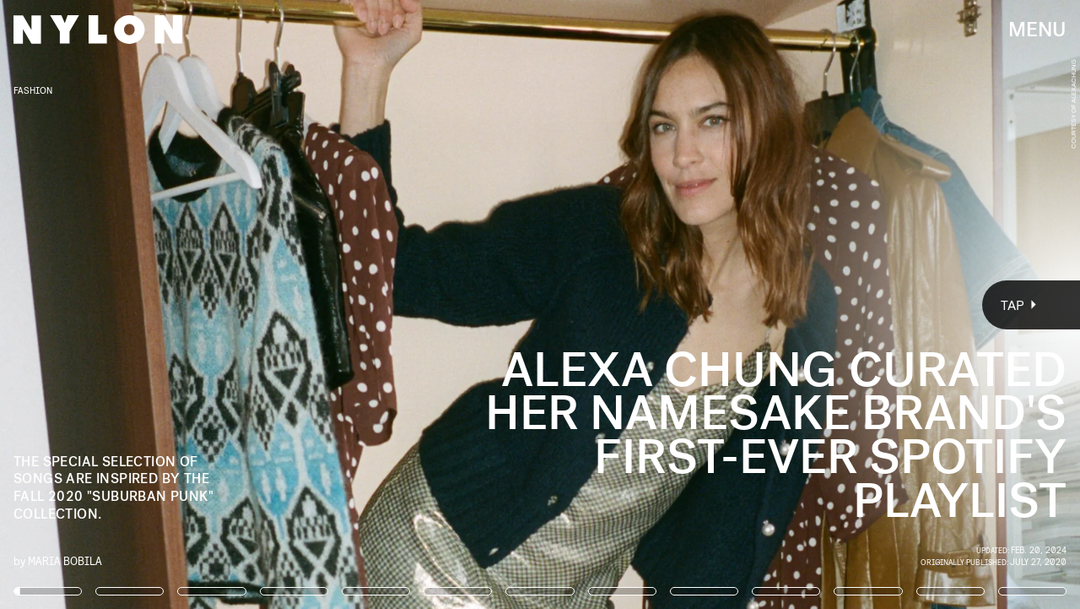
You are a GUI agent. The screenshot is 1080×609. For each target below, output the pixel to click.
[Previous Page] (178, 304)
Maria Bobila (65, 560)
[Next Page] (718, 304)
